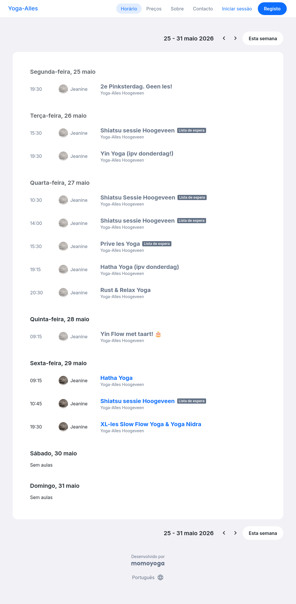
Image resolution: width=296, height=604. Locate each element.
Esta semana (263, 38)
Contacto (203, 9)
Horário (129, 9)
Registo (272, 9)
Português (148, 577)
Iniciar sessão (237, 9)
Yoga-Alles (23, 8)
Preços (153, 9)
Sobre (177, 9)
